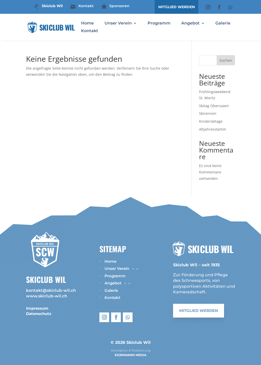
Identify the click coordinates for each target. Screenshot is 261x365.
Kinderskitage (211, 121)
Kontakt (86, 6)
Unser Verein (118, 23)
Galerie (222, 23)
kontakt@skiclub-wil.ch (51, 290)
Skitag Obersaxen (214, 105)
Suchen (225, 60)
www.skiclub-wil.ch (46, 296)
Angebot (190, 23)
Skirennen (207, 113)
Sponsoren (119, 6)
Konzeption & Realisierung (130, 350)
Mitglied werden (198, 311)
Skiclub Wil (52, 6)
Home (87, 23)
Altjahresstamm (212, 129)
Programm (159, 23)
